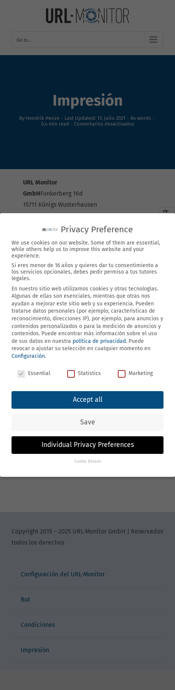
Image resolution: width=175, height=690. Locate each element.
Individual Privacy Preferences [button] (87, 445)
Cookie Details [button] (87, 461)
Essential (33, 373)
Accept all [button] (87, 400)
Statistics (84, 373)
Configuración (28, 356)
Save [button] (87, 422)
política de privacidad (99, 341)
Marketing (135, 373)
